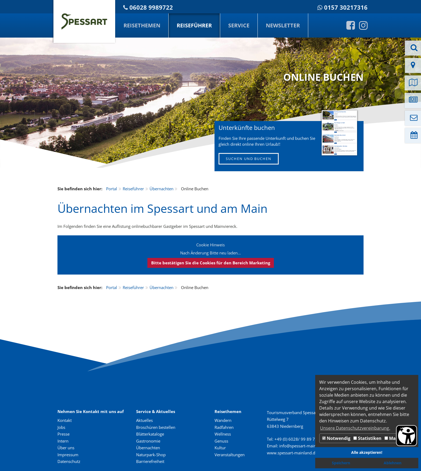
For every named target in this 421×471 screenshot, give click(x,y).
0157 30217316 (346, 7)
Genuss (221, 441)
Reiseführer (194, 25)
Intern (62, 441)
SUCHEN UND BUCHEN (248, 158)
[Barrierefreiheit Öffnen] (406, 435)
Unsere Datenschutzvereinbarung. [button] (355, 428)
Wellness (223, 434)
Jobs (61, 427)
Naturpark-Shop (151, 454)
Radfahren (224, 427)
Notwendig (336, 438)
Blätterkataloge (150, 434)
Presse (63, 434)
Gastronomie (148, 441)
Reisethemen (142, 25)
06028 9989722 (151, 7)
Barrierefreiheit (150, 461)
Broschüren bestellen (155, 427)
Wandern (223, 420)
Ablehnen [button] (392, 462)
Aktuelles (144, 420)
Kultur (220, 447)
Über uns (65, 447)
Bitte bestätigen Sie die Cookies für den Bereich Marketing (210, 262)
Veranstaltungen (230, 454)
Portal (111, 188)
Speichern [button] (341, 462)
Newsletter (283, 25)
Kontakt (64, 420)
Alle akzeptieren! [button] (366, 452)
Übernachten (161, 188)
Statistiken (367, 438)
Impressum (67, 454)
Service (238, 25)
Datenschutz (68, 461)
